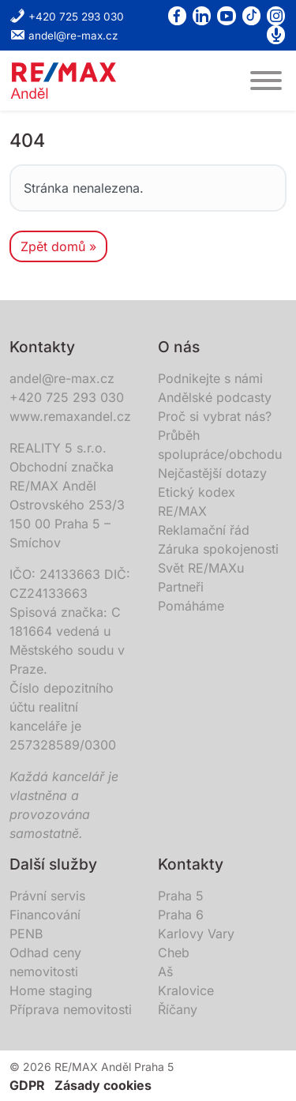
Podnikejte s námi (210, 378)
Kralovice (186, 990)
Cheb (173, 952)
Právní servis (47, 896)
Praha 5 (181, 896)
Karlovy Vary (196, 933)
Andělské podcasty (215, 397)
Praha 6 (181, 915)
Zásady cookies (103, 1085)
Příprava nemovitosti (70, 1009)
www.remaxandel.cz (70, 416)
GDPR (27, 1085)
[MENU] (266, 80)
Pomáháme (191, 606)
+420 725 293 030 (66, 16)
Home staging (50, 990)
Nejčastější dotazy (212, 473)
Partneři (181, 587)
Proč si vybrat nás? (215, 416)
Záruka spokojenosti (218, 549)
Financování (45, 915)
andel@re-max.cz (63, 35)
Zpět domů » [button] (58, 246)
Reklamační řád (203, 530)
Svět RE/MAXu (201, 568)
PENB (26, 933)
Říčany (177, 1009)
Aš (165, 971)
